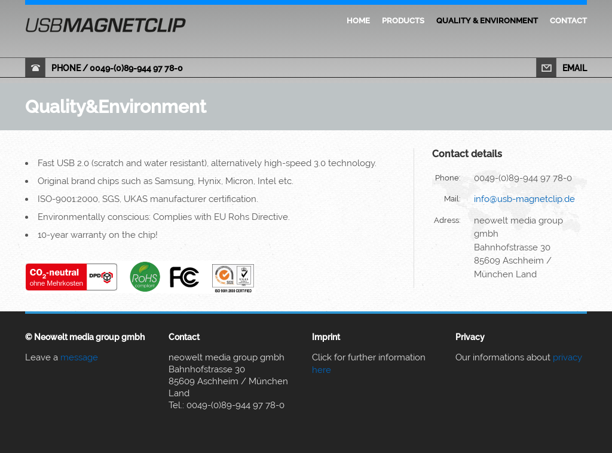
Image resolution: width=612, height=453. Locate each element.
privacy (567, 357)
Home (358, 21)
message (79, 357)
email (574, 68)
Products (403, 21)
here (321, 370)
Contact (568, 21)
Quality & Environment (487, 21)
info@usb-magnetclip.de (524, 199)
